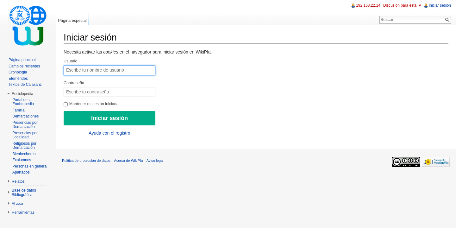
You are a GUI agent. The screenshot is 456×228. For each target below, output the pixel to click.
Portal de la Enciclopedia (23, 102)
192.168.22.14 (368, 5)
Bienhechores (23, 154)
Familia (18, 110)
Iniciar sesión (440, 5)
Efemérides (18, 78)
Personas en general (29, 166)
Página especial (72, 20)
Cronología (18, 72)
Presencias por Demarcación (25, 124)
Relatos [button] (18, 181)
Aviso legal (155, 160)
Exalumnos (21, 160)
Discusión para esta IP (402, 5)
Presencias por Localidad (25, 135)
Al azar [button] (17, 203)
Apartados (21, 172)
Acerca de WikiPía (128, 160)
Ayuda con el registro (109, 133)
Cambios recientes (24, 66)
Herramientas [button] (23, 212)
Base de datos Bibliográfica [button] (24, 192)
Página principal (22, 60)
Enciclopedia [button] (22, 94)
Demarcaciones (25, 116)
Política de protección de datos (86, 160)
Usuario (70, 61)
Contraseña (74, 83)
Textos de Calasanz (25, 84)
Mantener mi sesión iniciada (91, 104)
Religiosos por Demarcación (24, 145)
